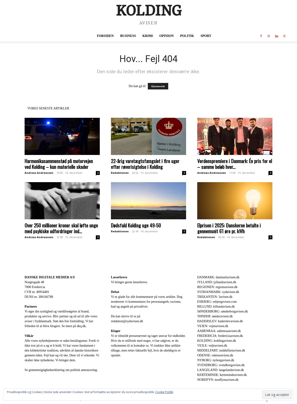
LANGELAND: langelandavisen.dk (220, 370)
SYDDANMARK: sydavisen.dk (218, 292)
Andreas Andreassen (39, 172)
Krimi (147, 36)
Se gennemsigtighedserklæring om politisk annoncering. (61, 370)
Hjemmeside (158, 86)
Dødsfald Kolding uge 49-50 (136, 225)
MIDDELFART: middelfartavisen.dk (221, 350)
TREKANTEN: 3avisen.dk (214, 297)
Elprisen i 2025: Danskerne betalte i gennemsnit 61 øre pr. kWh (229, 228)
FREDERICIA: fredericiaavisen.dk (220, 336)
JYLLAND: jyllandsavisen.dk (216, 282)
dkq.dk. (82, 326)
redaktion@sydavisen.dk (127, 321)
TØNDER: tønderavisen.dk (215, 316)
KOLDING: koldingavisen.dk (216, 340)
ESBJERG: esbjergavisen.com (217, 301)
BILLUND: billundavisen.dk (216, 306)
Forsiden (105, 36)
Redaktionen (120, 172)
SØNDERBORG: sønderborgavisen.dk (222, 311)
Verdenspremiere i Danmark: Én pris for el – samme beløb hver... (234, 163)
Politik (187, 36)
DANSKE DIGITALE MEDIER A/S (50, 277)
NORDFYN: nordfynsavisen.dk (218, 379)
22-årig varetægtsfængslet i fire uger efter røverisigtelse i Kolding (145, 163)
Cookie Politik (164, 392)
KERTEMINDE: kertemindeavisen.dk (222, 375)
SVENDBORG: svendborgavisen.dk (221, 365)
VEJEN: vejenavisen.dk (212, 326)
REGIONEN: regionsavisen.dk (217, 287)
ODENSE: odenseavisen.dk (215, 355)
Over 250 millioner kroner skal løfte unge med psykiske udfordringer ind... (61, 228)
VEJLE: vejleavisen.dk (212, 345)
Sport (205, 36)
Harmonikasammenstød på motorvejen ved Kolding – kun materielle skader (59, 163)
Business (128, 36)
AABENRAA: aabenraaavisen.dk (219, 331)
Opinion (166, 36)
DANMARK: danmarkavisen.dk (218, 277)
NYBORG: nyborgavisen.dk (215, 360)
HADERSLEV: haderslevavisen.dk (220, 321)
